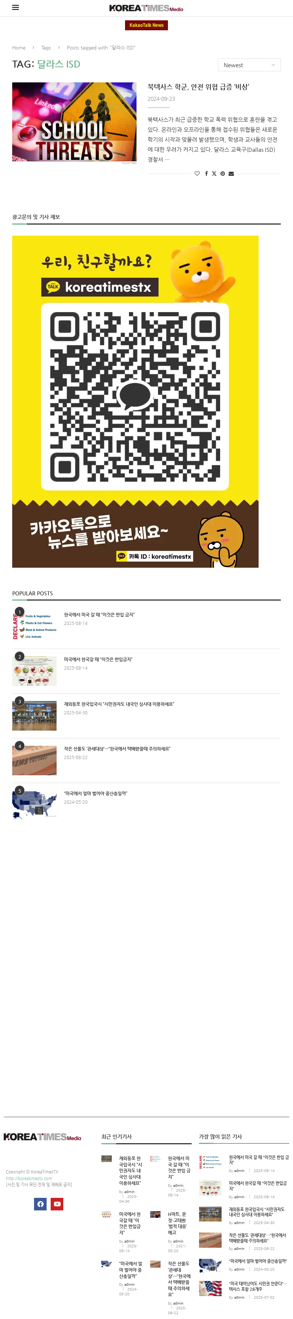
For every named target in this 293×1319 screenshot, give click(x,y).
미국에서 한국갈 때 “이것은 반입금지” (98, 659)
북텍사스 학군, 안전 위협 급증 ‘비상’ (198, 86)
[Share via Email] (231, 173)
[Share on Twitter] (214, 173)
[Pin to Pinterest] (222, 173)
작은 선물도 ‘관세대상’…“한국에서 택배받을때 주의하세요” (117, 748)
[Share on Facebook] (206, 173)
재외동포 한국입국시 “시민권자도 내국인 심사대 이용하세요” (119, 703)
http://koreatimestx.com (29, 1178)
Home (19, 47)
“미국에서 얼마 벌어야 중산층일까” (95, 793)
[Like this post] (197, 173)
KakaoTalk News (146, 25)
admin (129, 1191)
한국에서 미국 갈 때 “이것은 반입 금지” (99, 614)
